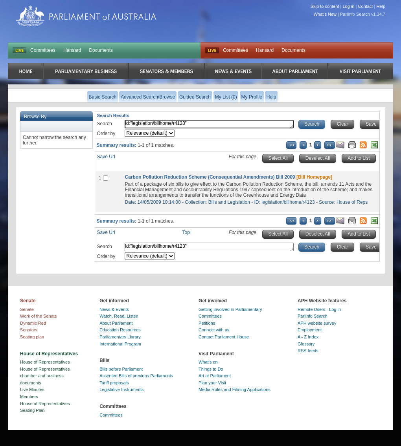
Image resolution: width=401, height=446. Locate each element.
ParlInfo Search (312, 316)
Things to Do (211, 369)
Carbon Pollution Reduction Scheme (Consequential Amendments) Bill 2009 (210, 177)
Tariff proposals (114, 382)
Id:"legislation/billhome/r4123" (209, 124)
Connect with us (214, 329)
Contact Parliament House (224, 336)
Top (186, 232)
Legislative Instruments (121, 389)
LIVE (19, 51)
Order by (106, 133)
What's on (208, 362)
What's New (325, 14)
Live (212, 51)
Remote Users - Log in (319, 309)
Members (29, 396)
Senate (27, 309)
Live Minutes (32, 389)
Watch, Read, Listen (118, 316)
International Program (120, 344)
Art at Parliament (215, 375)
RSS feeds (308, 350)
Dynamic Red (33, 323)
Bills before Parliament (121, 369)
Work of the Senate (38, 316)
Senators (28, 329)
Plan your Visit (212, 382)
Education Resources (120, 329)
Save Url (106, 156)
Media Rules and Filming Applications (234, 389)
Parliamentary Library (120, 336)
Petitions (207, 323)
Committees (42, 50)
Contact (365, 6)
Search (104, 123)
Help (380, 6)
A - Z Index (308, 336)
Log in (349, 6)
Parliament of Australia (86, 15)
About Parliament (115, 323)
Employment (310, 329)
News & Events (114, 309)
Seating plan (32, 336)
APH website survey (317, 323)
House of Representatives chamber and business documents (45, 376)
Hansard (72, 50)
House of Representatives (45, 362)
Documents (101, 50)
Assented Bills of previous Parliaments (136, 375)
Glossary (306, 344)
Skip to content (325, 6)
